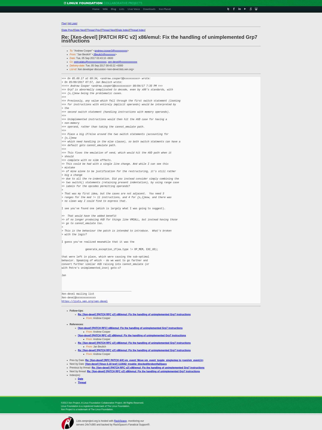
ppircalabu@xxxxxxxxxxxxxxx (90, 61)
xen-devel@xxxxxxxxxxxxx (122, 61)
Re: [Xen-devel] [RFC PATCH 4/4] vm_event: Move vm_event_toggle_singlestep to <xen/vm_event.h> (144, 360)
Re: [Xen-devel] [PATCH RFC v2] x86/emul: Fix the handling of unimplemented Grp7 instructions (134, 314)
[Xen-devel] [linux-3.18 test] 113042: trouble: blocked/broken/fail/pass (126, 364)
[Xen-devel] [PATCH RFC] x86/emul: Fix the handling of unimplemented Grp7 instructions (130, 328)
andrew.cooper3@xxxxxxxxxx (111, 50)
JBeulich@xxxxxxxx (104, 54)
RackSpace (120, 420)
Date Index (123, 30)
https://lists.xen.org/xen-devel (85, 301)
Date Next (79, 30)
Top (64, 23)
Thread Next (109, 30)
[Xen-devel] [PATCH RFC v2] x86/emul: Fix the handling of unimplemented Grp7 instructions (132, 335)
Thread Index (137, 30)
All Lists (72, 23)
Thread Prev (93, 30)
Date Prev (67, 30)
